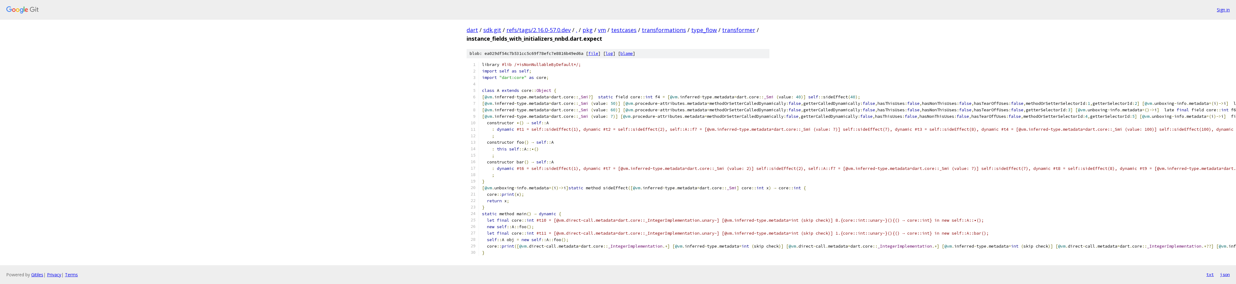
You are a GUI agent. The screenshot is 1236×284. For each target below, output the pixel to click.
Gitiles (37, 275)
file (593, 53)
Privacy (54, 275)
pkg (587, 30)
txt (1210, 274)
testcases (624, 30)
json (1225, 274)
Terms (71, 275)
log (609, 53)
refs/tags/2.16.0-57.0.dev (538, 30)
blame (626, 53)
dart (472, 30)
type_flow (704, 30)
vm (602, 30)
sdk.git (492, 30)
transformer (738, 30)
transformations (664, 30)
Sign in (1223, 10)
